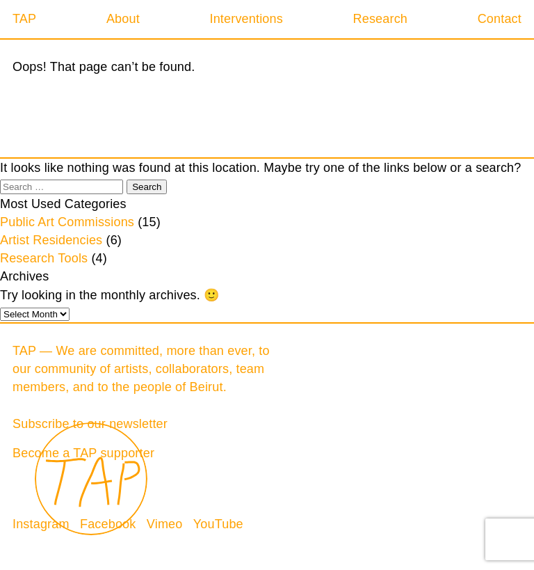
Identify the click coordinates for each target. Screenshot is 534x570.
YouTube (218, 524)
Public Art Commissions (67, 222)
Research (380, 19)
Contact (499, 19)
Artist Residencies (51, 240)
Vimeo (165, 524)
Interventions (245, 19)
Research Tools (44, 258)
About (123, 19)
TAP (24, 19)
